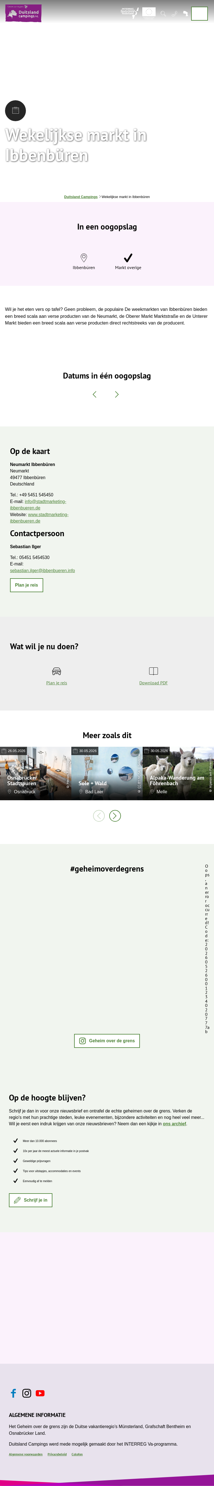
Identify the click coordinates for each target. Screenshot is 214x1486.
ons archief (174, 1123)
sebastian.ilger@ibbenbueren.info (42, 570)
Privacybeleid (57, 1454)
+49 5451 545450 (36, 494)
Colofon (77, 1454)
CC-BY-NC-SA (139, 779)
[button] (26, 585)
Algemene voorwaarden (26, 1454)
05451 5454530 (34, 557)
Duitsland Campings (81, 197)
